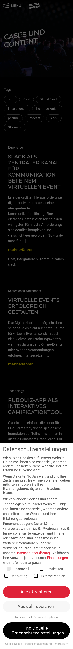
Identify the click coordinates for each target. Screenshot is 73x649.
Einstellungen (57, 558)
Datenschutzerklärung (33, 553)
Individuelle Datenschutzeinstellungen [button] (38, 631)
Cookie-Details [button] (14, 644)
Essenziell (18, 569)
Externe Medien (49, 577)
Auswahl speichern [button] (37, 606)
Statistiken (51, 569)
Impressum (61, 644)
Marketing (15, 577)
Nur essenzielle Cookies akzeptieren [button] (36, 617)
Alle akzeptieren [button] (36, 592)
